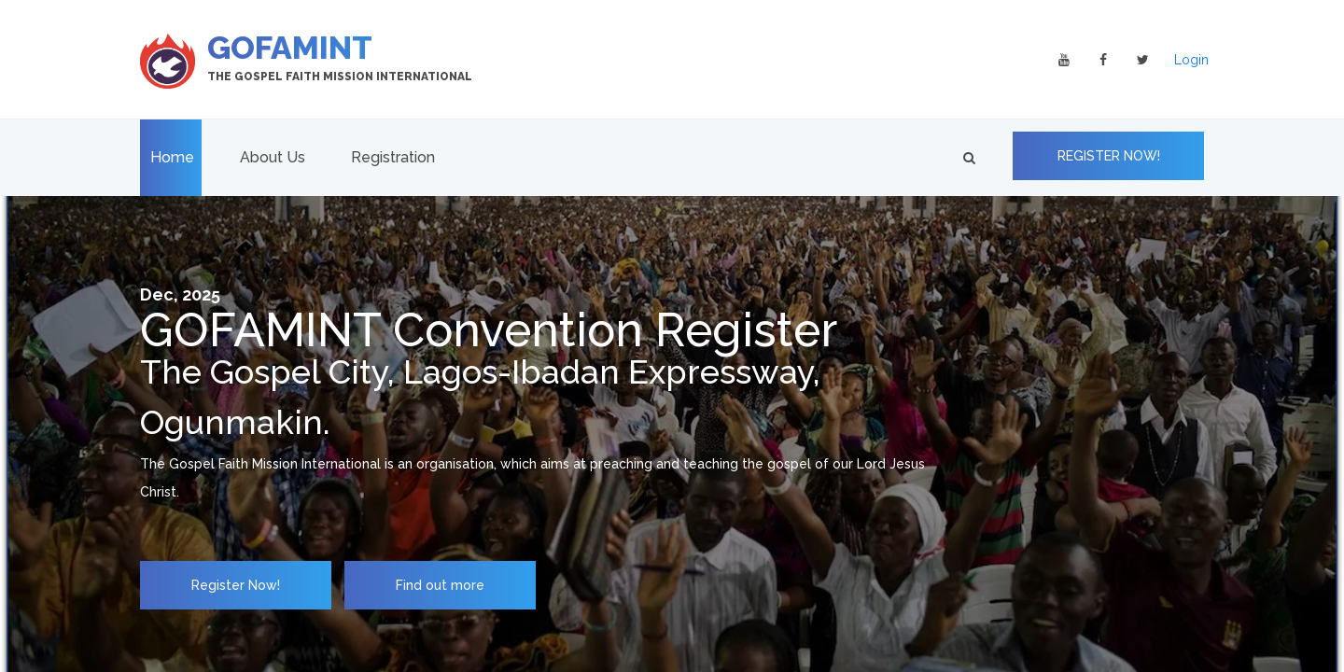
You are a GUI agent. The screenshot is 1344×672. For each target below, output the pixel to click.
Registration (393, 157)
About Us (272, 157)
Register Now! (235, 585)
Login (1191, 59)
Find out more (440, 585)
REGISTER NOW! (1108, 155)
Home (172, 157)
